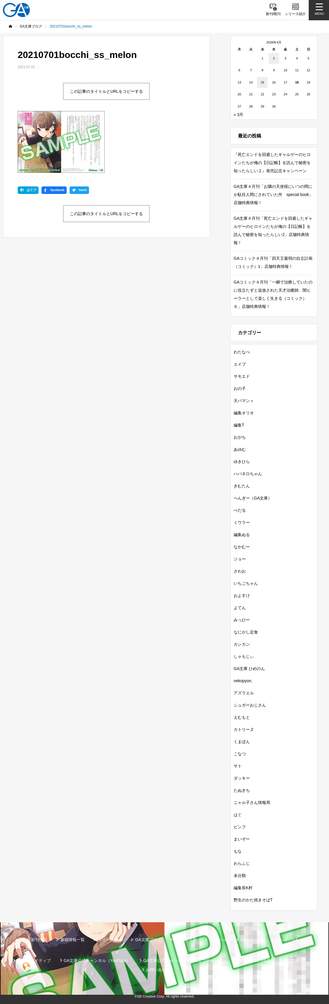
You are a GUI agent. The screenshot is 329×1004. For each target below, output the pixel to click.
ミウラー (242, 522)
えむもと (242, 717)
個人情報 (291, 960)
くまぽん (242, 741)
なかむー (242, 546)
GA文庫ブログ (148, 939)
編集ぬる (242, 534)
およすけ (242, 595)
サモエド (242, 376)
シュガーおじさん (250, 705)
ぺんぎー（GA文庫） (253, 498)
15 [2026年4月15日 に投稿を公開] (262, 82)
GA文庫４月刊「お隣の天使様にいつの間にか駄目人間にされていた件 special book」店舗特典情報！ (273, 194)
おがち (240, 437)
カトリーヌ (244, 729)
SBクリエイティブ (34, 960)
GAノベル (219, 939)
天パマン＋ (244, 400)
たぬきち (242, 790)
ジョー (240, 559)
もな (238, 851)
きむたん (242, 486)
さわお (240, 571)
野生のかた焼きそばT (253, 900)
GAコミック (252, 939)
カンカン (242, 644)
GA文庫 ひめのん (249, 668)
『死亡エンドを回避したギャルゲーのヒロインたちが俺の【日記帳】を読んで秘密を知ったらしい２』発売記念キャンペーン (272, 162)
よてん (240, 607)
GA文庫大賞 (186, 939)
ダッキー (242, 778)
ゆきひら (242, 461)
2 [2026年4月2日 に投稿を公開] (274, 58)
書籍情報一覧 (72, 939)
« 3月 (238, 114)
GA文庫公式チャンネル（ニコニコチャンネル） (186, 960)
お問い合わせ (158, 969)
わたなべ (242, 352)
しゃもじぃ (244, 656)
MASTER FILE (256, 960)
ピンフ (240, 827)
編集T (239, 425)
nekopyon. (243, 680)
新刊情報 (39, 939)
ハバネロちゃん (248, 473)
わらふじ (242, 863)
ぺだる (240, 510)
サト (238, 766)
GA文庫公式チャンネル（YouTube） (97, 960)
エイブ (240, 364)
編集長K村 (243, 887)
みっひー (242, 620)
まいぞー (242, 839)
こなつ (240, 753)
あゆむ (240, 449)
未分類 (240, 875)
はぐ (238, 814)
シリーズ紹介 (110, 939)
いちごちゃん (246, 583)
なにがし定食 (246, 632)
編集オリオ (244, 413)
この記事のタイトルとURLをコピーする (106, 91)
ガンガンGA (287, 939)
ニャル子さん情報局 (252, 802)
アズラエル (244, 693)
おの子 (240, 388)
